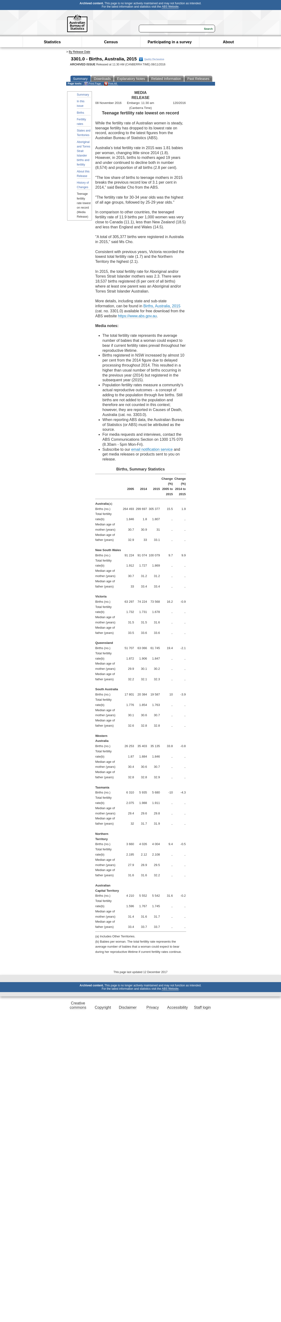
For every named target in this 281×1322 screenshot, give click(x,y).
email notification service (152, 449)
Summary (83, 94)
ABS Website (170, 6)
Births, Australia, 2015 (162, 306)
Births (80, 112)
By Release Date (79, 52)
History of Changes (83, 185)
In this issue (81, 104)
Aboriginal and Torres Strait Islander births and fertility (83, 153)
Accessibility (177, 1007)
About (228, 42)
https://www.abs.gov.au (137, 316)
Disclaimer (128, 1007)
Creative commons (78, 1005)
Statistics (52, 42)
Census (111, 42)
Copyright (103, 1007)
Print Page (92, 83)
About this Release (83, 174)
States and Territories (83, 133)
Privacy (152, 1007)
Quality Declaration (151, 59)
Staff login (202, 1007)
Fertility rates (81, 122)
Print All (110, 83)
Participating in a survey (170, 42)
